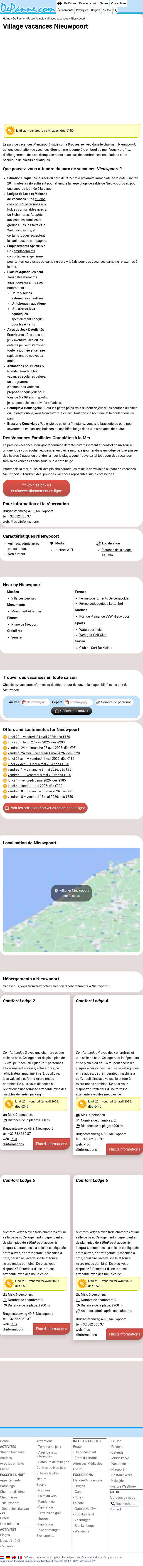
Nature (41, 1479)
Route (77, 1447)
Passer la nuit (88, 3)
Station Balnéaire (12, 1452)
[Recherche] (115, 10)
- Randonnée (46, 1502)
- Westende (118, 1464)
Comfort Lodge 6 (19, 1180)
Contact (115, 1509)
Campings (7, 1486)
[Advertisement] (71, 569)
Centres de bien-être (51, 1468)
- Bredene (116, 1447)
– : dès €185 (41, 759)
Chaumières (8, 1497)
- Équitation (45, 1507)
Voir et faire (118, 3)
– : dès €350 (40, 797)
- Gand (77, 1492)
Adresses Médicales (87, 1464)
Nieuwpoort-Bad (117, 183)
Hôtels (5, 1518)
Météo (107, 10)
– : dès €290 (36, 742)
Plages (103, 3)
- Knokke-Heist (83, 1514)
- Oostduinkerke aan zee (14, 1511)
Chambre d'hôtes (12, 1492)
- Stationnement (84, 1452)
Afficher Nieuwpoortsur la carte (71, 893)
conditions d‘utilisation (11, 1561)
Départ (57, 702)
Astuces (6, 1458)
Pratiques (82, 10)
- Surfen (42, 1519)
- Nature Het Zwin (85, 1509)
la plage (64, 456)
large (75, 183)
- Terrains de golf (49, 1513)
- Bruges (79, 1486)
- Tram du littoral (85, 1458)
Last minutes (9, 1524)
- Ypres (78, 1497)
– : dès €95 (42, 748)
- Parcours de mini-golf (53, 1462)
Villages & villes (48, 1473)
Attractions (44, 1441)
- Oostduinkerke (121, 1475)
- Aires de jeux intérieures (47, 1454)
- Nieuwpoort (9, 1503)
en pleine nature (67, 450)
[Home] (59, 3)
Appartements (10, 1480)
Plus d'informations (25, 522)
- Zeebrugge (81, 1520)
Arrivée (14, 702)
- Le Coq (115, 1441)
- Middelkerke (119, 1458)
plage (83, 183)
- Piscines (44, 1490)
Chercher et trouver (71, 711)
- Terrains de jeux (49, 1447)
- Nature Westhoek (123, 1486)
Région (95, 10)
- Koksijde (117, 1481)
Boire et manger (48, 1530)
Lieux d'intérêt (10, 1541)
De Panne (70, 3)
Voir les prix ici (36, 488)
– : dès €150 (39, 737)
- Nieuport (117, 1469)
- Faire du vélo (47, 1496)
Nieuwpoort (126, 144)
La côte (78, 1503)
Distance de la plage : (116, 550)
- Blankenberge (84, 1526)
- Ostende (116, 1452)
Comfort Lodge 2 (19, 1000)
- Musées (6, 1546)
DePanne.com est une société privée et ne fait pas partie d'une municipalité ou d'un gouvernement (73, 1557)
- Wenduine (81, 1531)
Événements (65, 10)
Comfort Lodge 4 (92, 1000)
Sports (41, 1485)
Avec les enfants (12, 1464)
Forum (77, 1469)
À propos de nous (122, 1498)
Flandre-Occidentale (87, 1480)
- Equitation (45, 1524)
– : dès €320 (44, 753)
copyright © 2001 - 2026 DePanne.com (73, 1561)
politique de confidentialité (38, 1561)
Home (4, 1441)
